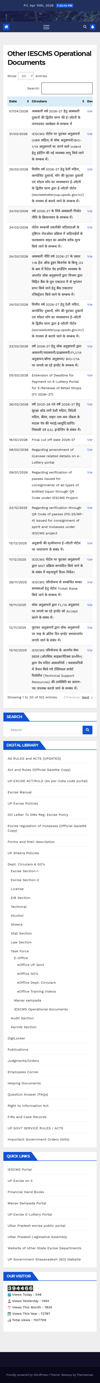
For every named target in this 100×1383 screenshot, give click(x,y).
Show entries (27, 76)
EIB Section (20, 898)
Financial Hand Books (26, 1192)
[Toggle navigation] (46, 27)
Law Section (21, 942)
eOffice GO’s (27, 974)
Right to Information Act (28, 1106)
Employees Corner (23, 1072)
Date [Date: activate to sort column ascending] (13, 101)
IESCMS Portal (20, 1169)
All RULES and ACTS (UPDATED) (34, 758)
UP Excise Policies (23, 803)
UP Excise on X (20, 1181)
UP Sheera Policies (23, 853)
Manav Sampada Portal (27, 1203)
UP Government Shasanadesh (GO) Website (44, 1259)
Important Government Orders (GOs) (38, 1139)
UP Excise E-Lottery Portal (30, 1214)
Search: (60, 88)
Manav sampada (27, 1000)
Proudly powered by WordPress (27, 1374)
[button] (85, 27)
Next (85, 697)
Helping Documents (24, 1083)
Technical (19, 907)
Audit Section (22, 1018)
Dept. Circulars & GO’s (26, 864)
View (91, 111)
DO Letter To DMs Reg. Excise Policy (38, 815)
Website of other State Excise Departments (44, 1248)
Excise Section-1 (25, 871)
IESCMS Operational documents (41, 1009)
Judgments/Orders (23, 1061)
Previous (73, 697)
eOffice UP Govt (30, 965)
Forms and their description (31, 842)
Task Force (20, 951)
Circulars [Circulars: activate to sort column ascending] (39, 101)
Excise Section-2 (25, 880)
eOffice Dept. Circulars (36, 982)
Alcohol (17, 916)
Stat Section (21, 933)
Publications (18, 1049)
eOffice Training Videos (36, 991)
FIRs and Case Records (27, 1117)
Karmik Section (23, 1027)
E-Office (21, 958)
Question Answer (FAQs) (28, 1094)
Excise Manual (20, 792)
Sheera (16, 924)
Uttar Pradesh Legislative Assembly (37, 1237)
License (17, 889)
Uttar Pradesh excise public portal (36, 1226)
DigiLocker (16, 1038)
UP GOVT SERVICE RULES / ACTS (35, 1128)
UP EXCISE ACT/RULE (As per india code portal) (48, 781)
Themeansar (85, 1374)
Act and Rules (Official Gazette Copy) (39, 770)
